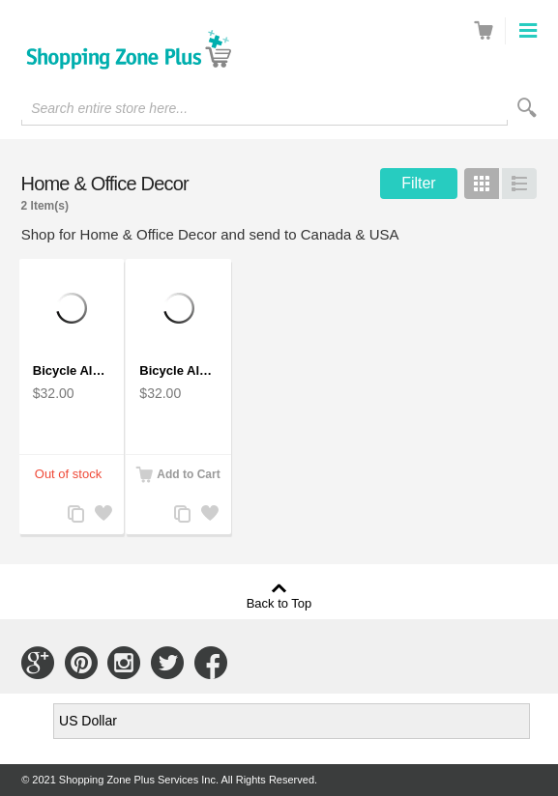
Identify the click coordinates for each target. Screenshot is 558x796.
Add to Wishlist (101, 515)
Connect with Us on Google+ (37, 662)
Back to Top (279, 603)
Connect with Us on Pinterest (81, 662)
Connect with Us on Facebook (210, 662)
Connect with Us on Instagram (123, 662)
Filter (418, 183)
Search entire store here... (109, 108)
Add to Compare (74, 515)
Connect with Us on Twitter (167, 662)
